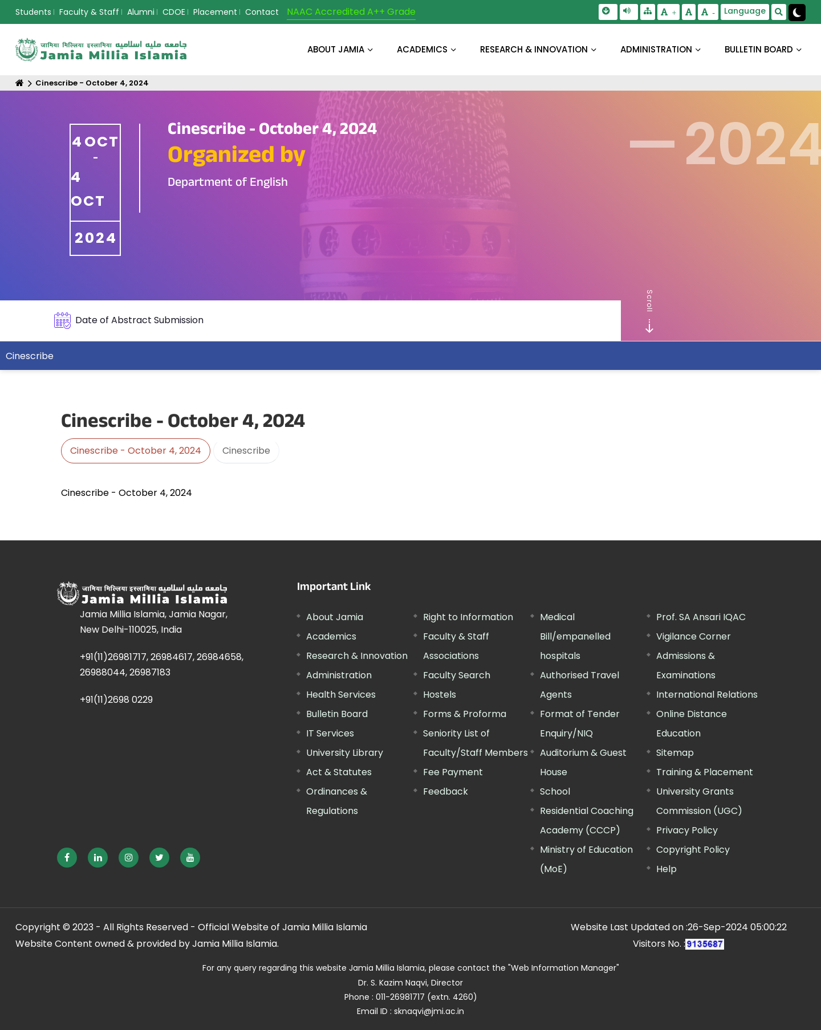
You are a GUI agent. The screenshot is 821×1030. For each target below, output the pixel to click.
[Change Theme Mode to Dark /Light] (797, 12)
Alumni (141, 12)
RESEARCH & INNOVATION (534, 49)
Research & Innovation (357, 655)
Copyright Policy (693, 849)
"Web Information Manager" (563, 968)
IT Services (330, 733)
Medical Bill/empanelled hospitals (575, 636)
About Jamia (335, 49)
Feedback (445, 791)
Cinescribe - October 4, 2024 (92, 83)
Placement (215, 12)
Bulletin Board (337, 713)
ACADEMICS (422, 49)
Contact (262, 12)
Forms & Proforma (464, 713)
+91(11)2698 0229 (116, 699)
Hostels (439, 694)
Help (666, 869)
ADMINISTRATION (656, 49)
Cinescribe (30, 356)
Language (745, 11)
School (555, 791)
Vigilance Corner (693, 636)
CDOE (173, 12)
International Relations (707, 694)
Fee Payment (453, 772)
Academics (331, 636)
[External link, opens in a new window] (67, 858)
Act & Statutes (339, 772)
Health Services (341, 694)
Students (33, 12)
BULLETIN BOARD (759, 49)
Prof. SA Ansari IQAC (701, 617)
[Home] (19, 83)
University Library (344, 752)
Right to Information (468, 617)
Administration (339, 675)
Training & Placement (704, 772)
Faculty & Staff (89, 12)
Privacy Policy (687, 830)
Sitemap (675, 752)
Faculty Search (456, 675)
